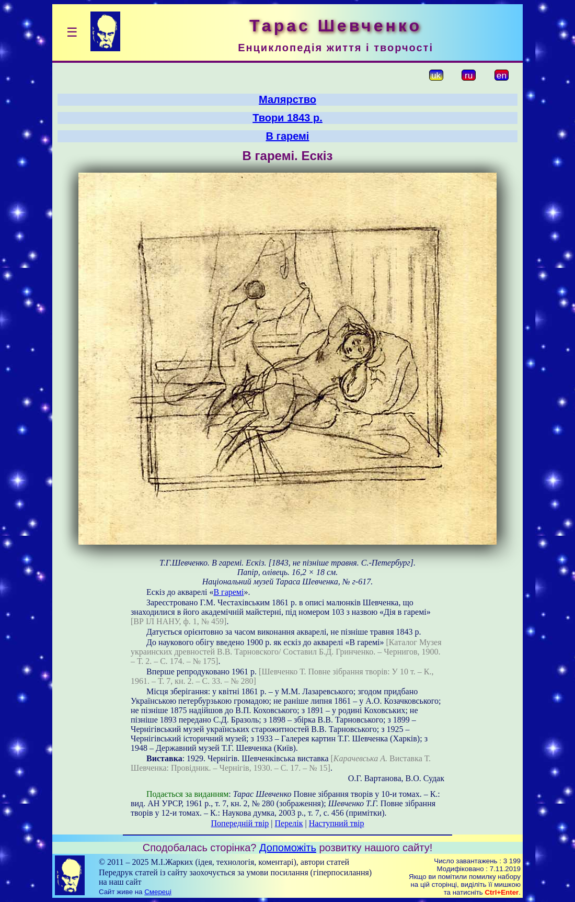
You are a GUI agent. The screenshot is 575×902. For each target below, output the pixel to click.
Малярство (287, 99)
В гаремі (287, 136)
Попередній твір (240, 823)
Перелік (289, 823)
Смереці (157, 892)
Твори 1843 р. (287, 117)
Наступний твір (336, 823)
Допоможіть (287, 847)
